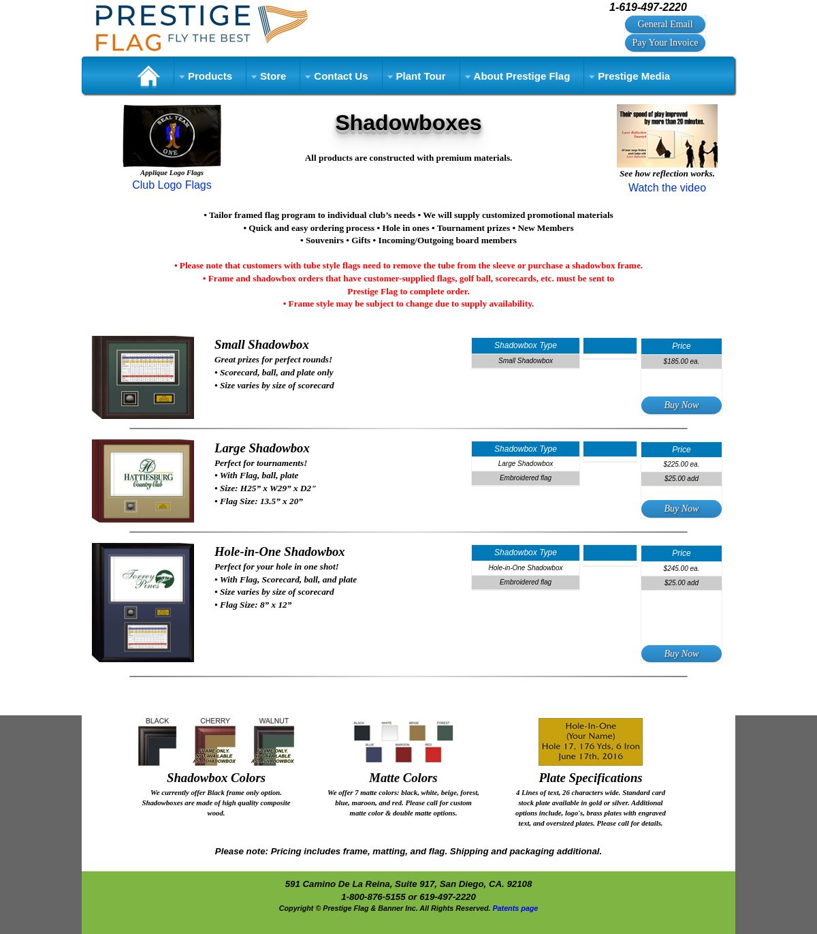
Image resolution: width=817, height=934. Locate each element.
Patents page (515, 908)
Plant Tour (421, 76)
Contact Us (341, 76)
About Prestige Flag (522, 76)
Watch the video (667, 187)
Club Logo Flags (172, 185)
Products (210, 76)
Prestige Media (634, 76)
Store (273, 76)
